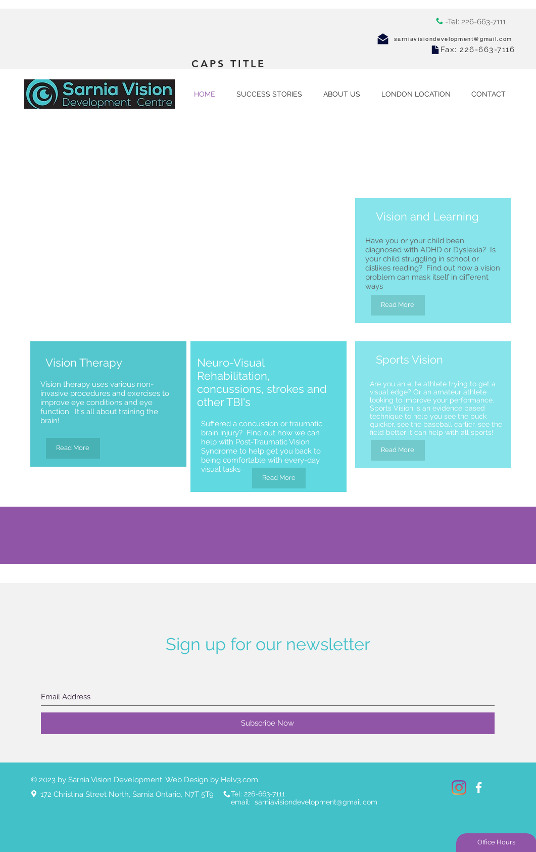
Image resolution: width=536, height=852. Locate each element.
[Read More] (398, 305)
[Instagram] (459, 787)
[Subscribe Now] (268, 723)
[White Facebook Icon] (478, 787)
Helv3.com (239, 779)
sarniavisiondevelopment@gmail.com (453, 38)
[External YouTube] (157, 206)
